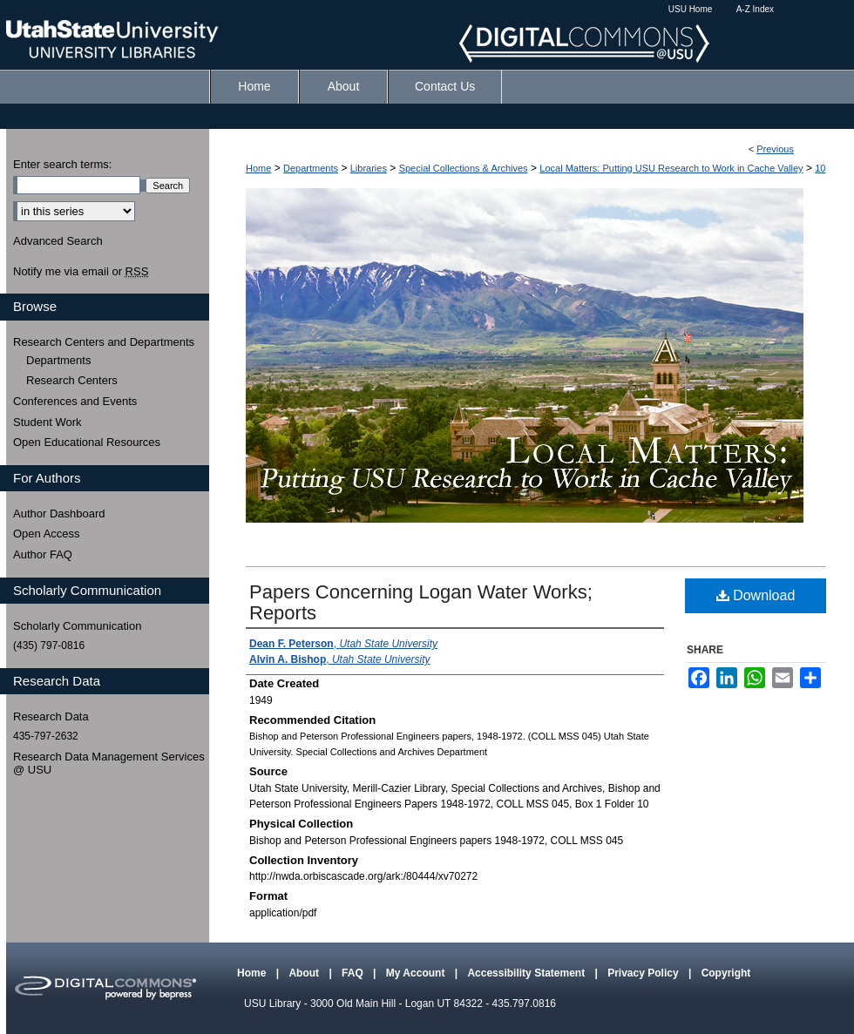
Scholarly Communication (77, 625)
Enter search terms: (62, 164)
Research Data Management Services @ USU (109, 763)
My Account (417, 973)
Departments (310, 168)
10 (820, 168)
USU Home (690, 9)
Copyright (726, 973)
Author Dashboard (59, 513)
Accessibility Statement (527, 973)
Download (756, 595)
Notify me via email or (80, 272)
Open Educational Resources (86, 442)
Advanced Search (58, 240)
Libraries (368, 168)
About (305, 973)
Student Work (47, 422)
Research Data (51, 716)
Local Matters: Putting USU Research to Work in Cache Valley (671, 168)
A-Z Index (755, 9)
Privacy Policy (644, 973)
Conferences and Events (75, 401)
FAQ (354, 973)
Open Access (46, 533)
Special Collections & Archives (463, 168)
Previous (775, 149)
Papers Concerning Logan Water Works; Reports (421, 602)
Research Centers (72, 380)
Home (258, 168)
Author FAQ (42, 554)
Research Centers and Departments (103, 341)
